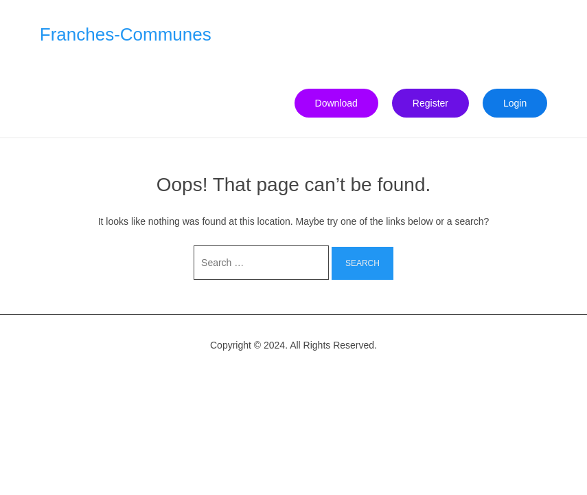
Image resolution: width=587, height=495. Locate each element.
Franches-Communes (125, 34)
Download (336, 103)
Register (430, 103)
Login (515, 103)
